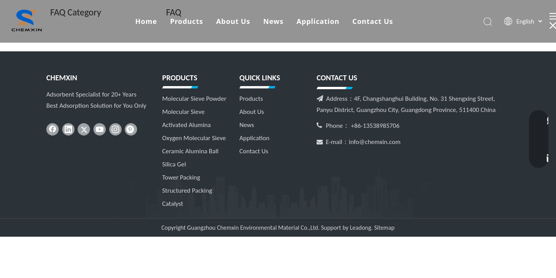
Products (186, 21)
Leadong (360, 227)
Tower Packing (181, 177)
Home (146, 21)
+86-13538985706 (375, 126)
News (273, 21)
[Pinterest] (131, 129)
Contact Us (373, 21)
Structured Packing (187, 190)
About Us (233, 21)
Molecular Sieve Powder (194, 99)
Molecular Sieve (183, 112)
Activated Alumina (186, 125)
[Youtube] (99, 129)
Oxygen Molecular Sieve (194, 138)
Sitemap (384, 227)
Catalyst (172, 204)
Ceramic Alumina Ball (190, 151)
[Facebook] (52, 129)
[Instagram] (115, 129)
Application (318, 21)
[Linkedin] (68, 129)
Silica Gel (174, 164)
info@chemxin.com (375, 142)
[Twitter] (84, 129)
